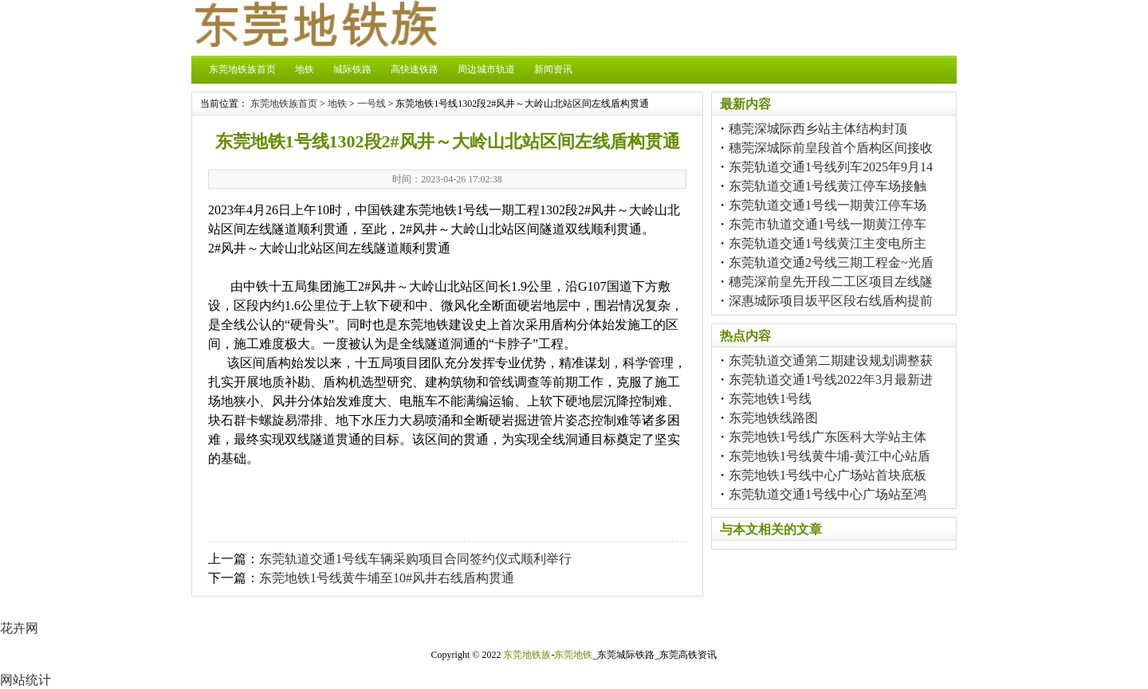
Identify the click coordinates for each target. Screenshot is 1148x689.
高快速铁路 (414, 69)
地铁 (304, 69)
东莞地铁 (573, 654)
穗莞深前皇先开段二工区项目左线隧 (831, 281)
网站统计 (25, 680)
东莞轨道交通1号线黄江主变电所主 (827, 243)
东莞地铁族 (527, 654)
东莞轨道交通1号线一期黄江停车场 (827, 205)
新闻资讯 (553, 69)
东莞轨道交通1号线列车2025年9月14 (831, 167)
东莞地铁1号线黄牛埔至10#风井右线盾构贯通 (386, 578)
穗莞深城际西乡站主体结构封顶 (818, 128)
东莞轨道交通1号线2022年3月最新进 (831, 379)
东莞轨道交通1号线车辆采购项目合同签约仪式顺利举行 (415, 559)
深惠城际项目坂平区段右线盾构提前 (831, 300)
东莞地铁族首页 (242, 69)
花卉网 (19, 628)
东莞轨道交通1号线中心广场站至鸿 (827, 494)
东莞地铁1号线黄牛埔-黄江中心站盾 (829, 456)
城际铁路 (352, 69)
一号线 (371, 103)
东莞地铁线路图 (773, 418)
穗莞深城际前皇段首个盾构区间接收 (831, 148)
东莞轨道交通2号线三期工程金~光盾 (831, 262)
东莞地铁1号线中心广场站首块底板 (827, 475)
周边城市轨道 (486, 69)
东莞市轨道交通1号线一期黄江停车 (827, 224)
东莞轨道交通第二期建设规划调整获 (831, 360)
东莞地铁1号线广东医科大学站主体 (827, 437)
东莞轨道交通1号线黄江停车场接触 (827, 186)
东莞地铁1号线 (770, 398)
